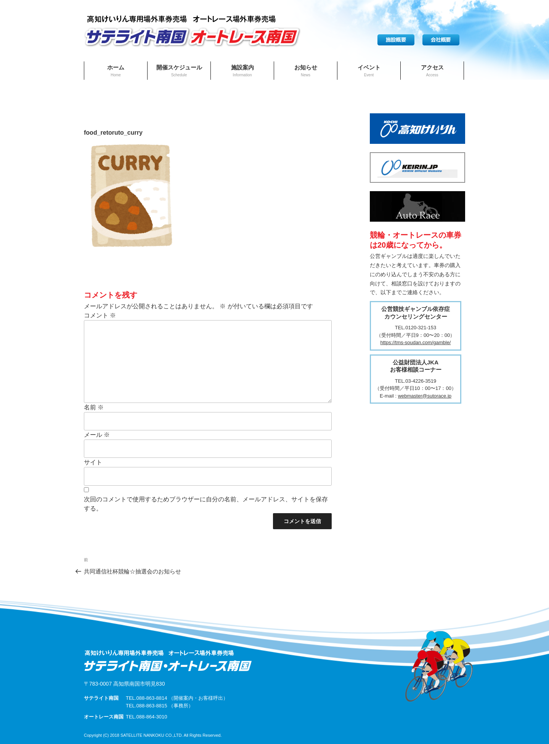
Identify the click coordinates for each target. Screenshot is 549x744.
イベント (369, 70)
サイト (93, 462)
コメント (100, 315)
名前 (94, 407)
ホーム (115, 70)
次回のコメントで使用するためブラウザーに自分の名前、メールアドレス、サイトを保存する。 (206, 504)
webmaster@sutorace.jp (424, 396)
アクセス (432, 70)
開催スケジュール (179, 70)
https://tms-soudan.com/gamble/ (415, 342)
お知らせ (305, 70)
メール (97, 435)
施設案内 (242, 70)
